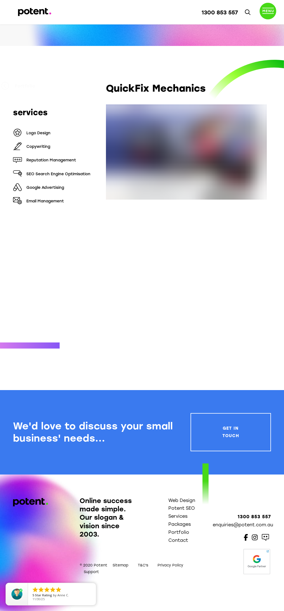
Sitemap (120, 565)
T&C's (143, 565)
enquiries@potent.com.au (243, 524)
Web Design (181, 500)
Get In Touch (230, 432)
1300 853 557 (220, 12)
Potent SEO (181, 508)
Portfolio (30, 86)
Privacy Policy (170, 565)
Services (177, 516)
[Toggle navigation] (268, 12)
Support (91, 572)
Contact (178, 540)
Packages (179, 524)
